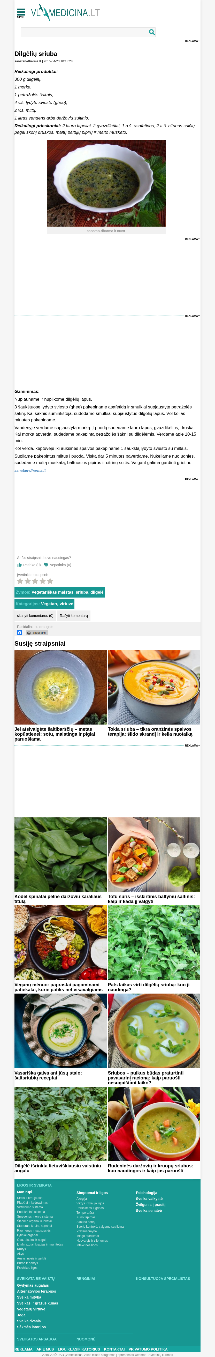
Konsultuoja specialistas (163, 1279)
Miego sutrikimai (87, 1236)
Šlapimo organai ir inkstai (34, 1221)
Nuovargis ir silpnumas (92, 1240)
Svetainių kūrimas (161, 1355)
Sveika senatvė (149, 1211)
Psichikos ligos (27, 1268)
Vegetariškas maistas (52, 592)
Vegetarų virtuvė (57, 604)
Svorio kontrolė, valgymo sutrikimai (100, 1226)
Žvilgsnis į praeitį (150, 1205)
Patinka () (32, 565)
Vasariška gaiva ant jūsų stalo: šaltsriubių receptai (48, 1075)
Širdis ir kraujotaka (30, 1198)
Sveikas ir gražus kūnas (37, 1303)
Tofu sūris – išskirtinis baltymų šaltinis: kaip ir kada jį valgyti (151, 899)
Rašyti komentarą (74, 616)
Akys (20, 1254)
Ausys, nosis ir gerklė (31, 1258)
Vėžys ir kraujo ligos (90, 1203)
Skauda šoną (85, 1222)
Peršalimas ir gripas (90, 1208)
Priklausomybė (86, 1231)
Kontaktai (114, 1349)
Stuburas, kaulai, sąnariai (34, 1226)
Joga (21, 1315)
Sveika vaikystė (149, 1199)
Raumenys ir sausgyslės (34, 1230)
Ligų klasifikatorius (79, 1349)
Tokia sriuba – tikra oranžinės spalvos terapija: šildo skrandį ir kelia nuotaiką (150, 732)
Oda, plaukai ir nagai (31, 1240)
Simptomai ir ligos (92, 1193)
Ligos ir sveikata (34, 1185)
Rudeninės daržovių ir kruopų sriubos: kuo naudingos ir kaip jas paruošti (150, 1168)
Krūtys (21, 1249)
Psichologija (146, 1193)
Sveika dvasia (29, 1321)
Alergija (81, 1199)
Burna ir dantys (27, 1263)
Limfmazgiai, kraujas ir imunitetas (40, 1244)
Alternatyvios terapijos (36, 1291)
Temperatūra (85, 1212)
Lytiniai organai (27, 1235)
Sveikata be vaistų (36, 1279)
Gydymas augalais (33, 1285)
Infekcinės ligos (87, 1245)
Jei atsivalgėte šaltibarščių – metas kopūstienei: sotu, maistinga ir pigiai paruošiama (54, 734)
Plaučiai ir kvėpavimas (32, 1202)
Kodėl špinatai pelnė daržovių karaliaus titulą (58, 899)
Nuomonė (85, 1339)
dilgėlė (97, 592)
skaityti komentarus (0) (35, 616)
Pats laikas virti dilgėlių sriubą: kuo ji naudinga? (148, 987)
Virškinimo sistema (30, 1207)
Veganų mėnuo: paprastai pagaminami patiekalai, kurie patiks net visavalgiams (58, 987)
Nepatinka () (60, 565)
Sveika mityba (29, 1297)
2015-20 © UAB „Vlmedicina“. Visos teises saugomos (78, 1355)
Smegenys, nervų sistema (35, 1216)
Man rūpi (24, 1192)
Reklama (191, 41)
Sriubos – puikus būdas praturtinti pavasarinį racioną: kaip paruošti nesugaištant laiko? (145, 1077)
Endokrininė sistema (31, 1212)
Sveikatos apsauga (37, 1339)
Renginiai (85, 1279)
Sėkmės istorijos (31, 1327)
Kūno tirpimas (85, 1217)
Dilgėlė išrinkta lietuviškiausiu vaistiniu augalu (57, 1168)
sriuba (82, 592)
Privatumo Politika (148, 1349)
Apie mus (45, 1349)
